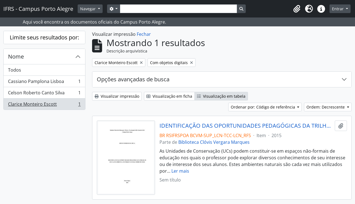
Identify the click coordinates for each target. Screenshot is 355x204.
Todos (14, 70)
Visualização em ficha (169, 96)
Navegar (88, 8)
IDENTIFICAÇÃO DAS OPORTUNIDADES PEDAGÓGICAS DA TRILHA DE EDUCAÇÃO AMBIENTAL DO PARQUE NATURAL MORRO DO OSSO (246, 125)
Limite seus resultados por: (44, 37)
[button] (297, 9)
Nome (16, 56)
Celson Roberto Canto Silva (44, 94)
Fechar (144, 34)
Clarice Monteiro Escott (44, 105)
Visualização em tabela (221, 96)
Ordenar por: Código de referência (263, 107)
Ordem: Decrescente (326, 107)
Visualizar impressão (117, 96)
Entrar (338, 8)
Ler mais (180, 171)
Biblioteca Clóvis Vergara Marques (214, 142)
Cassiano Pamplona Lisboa (44, 82)
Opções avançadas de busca (133, 79)
